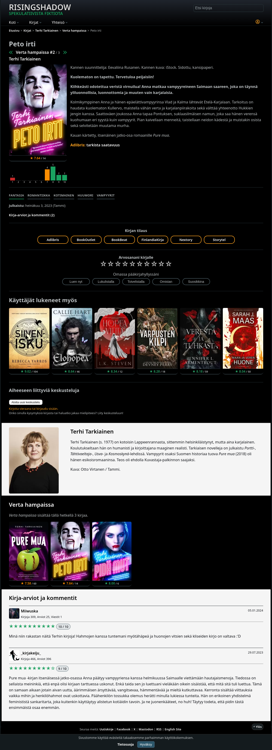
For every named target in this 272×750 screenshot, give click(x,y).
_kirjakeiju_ (31, 653)
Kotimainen (64, 195)
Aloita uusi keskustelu (26, 402)
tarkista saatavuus (103, 145)
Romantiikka (39, 195)
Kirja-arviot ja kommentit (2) (32, 215)
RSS (159, 729)
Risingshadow (40, 9)
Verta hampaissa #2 (35, 52)
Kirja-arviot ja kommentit (43, 598)
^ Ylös (257, 727)
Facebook (124, 729)
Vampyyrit (106, 195)
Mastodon (146, 729)
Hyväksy (146, 744)
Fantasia (16, 195)
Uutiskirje (106, 729)
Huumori (85, 195)
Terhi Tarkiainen (25, 59)
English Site (173, 729)
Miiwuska (29, 611)
